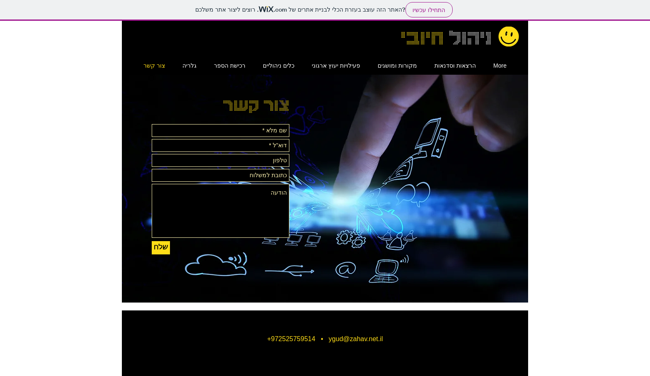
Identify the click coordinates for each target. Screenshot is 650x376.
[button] (397, 65)
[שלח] (161, 247)
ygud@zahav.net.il (356, 338)
